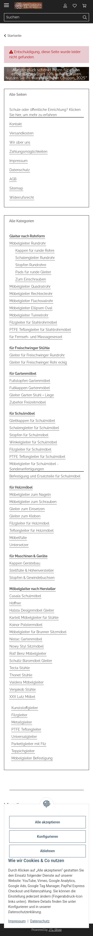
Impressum (17, 921)
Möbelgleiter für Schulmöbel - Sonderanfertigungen (34, 466)
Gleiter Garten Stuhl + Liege (31, 395)
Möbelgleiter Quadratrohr (30, 286)
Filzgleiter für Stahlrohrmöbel (33, 322)
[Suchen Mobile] (42, 17)
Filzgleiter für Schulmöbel (30, 449)
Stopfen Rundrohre (30, 265)
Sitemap (16, 188)
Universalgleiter (24, 737)
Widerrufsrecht (21, 197)
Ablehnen (47, 851)
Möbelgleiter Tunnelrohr (28, 315)
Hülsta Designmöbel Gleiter (31, 610)
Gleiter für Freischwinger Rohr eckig (38, 362)
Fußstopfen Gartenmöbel (29, 381)
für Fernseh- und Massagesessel (35, 337)
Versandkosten (21, 133)
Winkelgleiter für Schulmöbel (33, 442)
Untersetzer (19, 545)
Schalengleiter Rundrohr (35, 258)
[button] (65, 5)
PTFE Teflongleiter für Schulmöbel (37, 457)
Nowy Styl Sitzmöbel (26, 646)
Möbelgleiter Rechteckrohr (31, 294)
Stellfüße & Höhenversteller (31, 570)
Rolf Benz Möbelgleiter (27, 653)
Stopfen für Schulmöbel (28, 435)
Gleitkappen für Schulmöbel (32, 421)
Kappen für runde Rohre (34, 250)
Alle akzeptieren (47, 822)
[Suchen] (85, 17)
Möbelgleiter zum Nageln (30, 495)
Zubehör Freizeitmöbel (27, 402)
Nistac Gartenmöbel (25, 639)
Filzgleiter (19, 715)
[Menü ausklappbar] (6, 3)
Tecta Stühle (19, 668)
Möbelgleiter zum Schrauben (33, 502)
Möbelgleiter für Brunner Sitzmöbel (37, 632)
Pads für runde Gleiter (33, 272)
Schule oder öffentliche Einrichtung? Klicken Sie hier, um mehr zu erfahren (45, 112)
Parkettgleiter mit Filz (28, 744)
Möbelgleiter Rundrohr (27, 243)
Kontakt (15, 124)
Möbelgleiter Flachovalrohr (31, 301)
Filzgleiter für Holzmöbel (29, 523)
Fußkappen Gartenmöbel (29, 388)
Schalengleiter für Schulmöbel (34, 428)
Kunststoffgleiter (24, 708)
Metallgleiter (21, 722)
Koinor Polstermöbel (25, 625)
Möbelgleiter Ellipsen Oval (30, 308)
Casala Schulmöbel (25, 596)
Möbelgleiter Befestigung (32, 758)
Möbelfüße (18, 538)
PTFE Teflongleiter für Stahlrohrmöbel (40, 330)
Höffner (15, 603)
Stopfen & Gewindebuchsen (32, 578)
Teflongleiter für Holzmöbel (31, 530)
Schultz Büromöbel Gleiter (30, 661)
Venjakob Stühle (22, 689)
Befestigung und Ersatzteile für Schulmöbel (44, 476)
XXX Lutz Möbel (22, 697)
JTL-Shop (55, 930)
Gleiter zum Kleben (24, 516)
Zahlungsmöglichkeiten (28, 152)
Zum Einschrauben (30, 279)
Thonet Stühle (20, 675)
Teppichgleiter (23, 751)
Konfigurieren (47, 837)
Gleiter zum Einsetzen (27, 509)
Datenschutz (40, 921)
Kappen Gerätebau (24, 563)
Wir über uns (19, 142)
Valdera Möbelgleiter (26, 682)
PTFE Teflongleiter (26, 729)
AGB (12, 179)
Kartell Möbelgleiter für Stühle (34, 618)
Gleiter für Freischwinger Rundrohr (37, 355)
